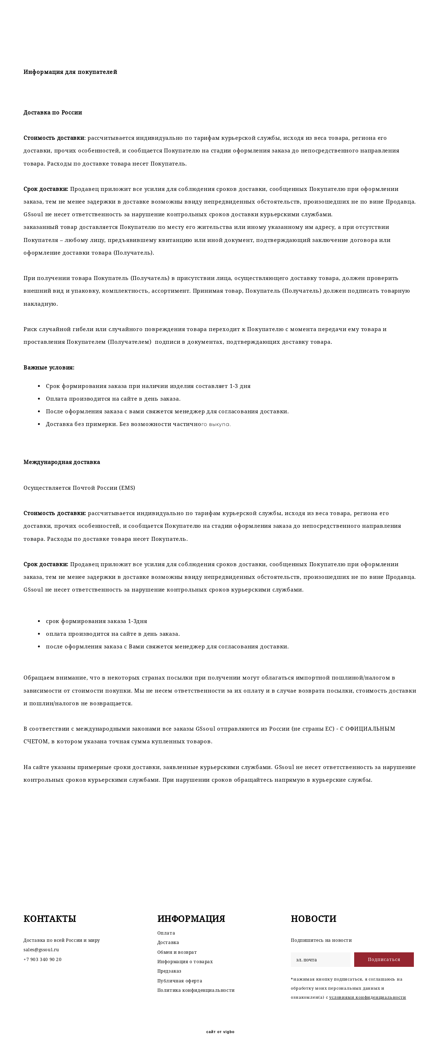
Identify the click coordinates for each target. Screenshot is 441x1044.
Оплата (166, 927)
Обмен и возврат (177, 947)
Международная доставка (62, 461)
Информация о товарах (185, 956)
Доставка (168, 937)
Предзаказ (169, 966)
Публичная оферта (180, 975)
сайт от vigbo (220, 1026)
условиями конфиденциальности (367, 992)
